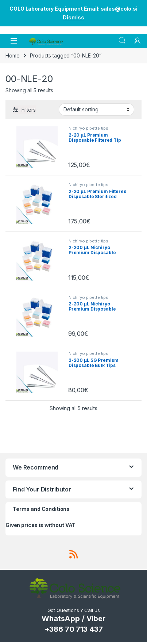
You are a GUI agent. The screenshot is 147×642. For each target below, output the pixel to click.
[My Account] (138, 40)
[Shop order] (96, 109)
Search (122, 41)
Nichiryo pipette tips (88, 128)
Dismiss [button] (73, 17)
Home (12, 55)
